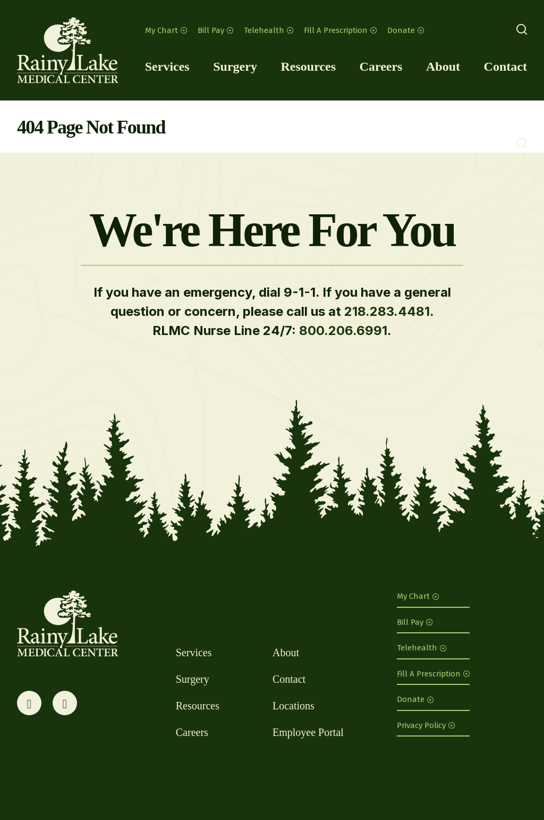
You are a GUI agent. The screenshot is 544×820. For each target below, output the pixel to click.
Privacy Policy (426, 725)
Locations (293, 706)
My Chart (166, 30)
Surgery (235, 66)
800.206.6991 (343, 330)
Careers (381, 66)
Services (167, 66)
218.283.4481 (387, 311)
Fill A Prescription (340, 30)
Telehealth (268, 30)
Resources (308, 66)
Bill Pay (215, 30)
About (443, 66)
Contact (505, 66)
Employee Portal (308, 732)
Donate (405, 30)
